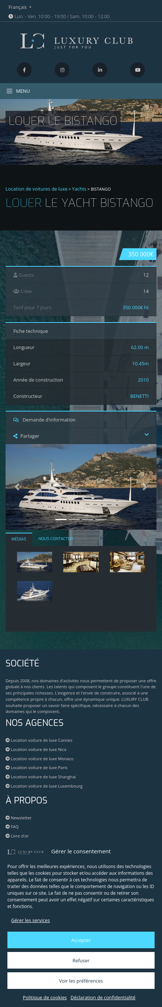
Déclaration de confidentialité (103, 997)
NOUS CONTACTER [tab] (55, 539)
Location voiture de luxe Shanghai (41, 776)
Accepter (81, 940)
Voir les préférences (81, 980)
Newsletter (19, 817)
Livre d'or (17, 836)
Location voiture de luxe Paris (37, 767)
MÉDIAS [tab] (18, 539)
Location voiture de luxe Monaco (40, 758)
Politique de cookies (45, 997)
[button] (17, 487)
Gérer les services (30, 920)
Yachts (79, 188)
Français (18, 7)
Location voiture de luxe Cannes (39, 740)
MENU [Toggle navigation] (18, 91)
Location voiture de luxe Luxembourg (44, 786)
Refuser (81, 960)
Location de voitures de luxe (37, 188)
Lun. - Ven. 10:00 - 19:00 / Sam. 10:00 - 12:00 (59, 16)
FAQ (12, 826)
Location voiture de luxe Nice (36, 749)
